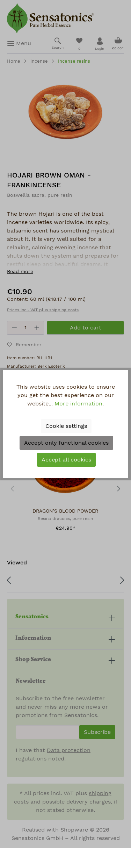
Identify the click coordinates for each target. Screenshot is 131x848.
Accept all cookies (66, 459)
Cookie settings (66, 426)
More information (78, 403)
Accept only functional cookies (66, 442)
